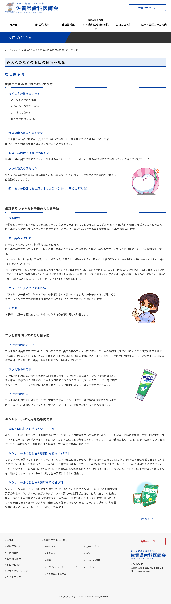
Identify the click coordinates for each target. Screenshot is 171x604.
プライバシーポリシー (17, 571)
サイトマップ (13, 577)
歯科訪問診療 (13, 559)
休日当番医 (68, 24)
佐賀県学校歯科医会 (55, 574)
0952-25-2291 (144, 571)
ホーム (8, 50)
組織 (47, 560)
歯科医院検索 (41, 24)
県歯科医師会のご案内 (154, 24)
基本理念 (49, 546)
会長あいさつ (91, 546)
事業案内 (49, 553)
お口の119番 (123, 24)
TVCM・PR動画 (92, 560)
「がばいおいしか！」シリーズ (60, 567)
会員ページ (148, 542)
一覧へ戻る (145, 518)
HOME (13, 24)
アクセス (89, 567)
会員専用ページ (147, 7)
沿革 (87, 553)
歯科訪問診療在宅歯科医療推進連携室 (96, 24)
